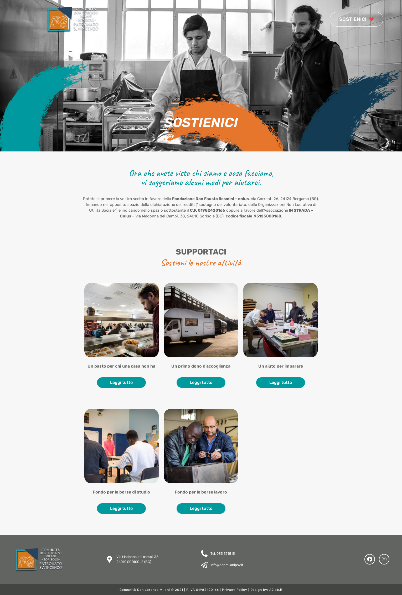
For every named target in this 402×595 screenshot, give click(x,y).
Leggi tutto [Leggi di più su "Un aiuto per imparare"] (280, 382)
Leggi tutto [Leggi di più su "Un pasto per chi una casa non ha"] (121, 382)
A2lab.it (276, 590)
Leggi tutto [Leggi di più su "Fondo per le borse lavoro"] (201, 508)
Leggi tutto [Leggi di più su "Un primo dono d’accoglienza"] (201, 382)
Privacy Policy (234, 590)
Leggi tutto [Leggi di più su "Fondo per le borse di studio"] (121, 508)
